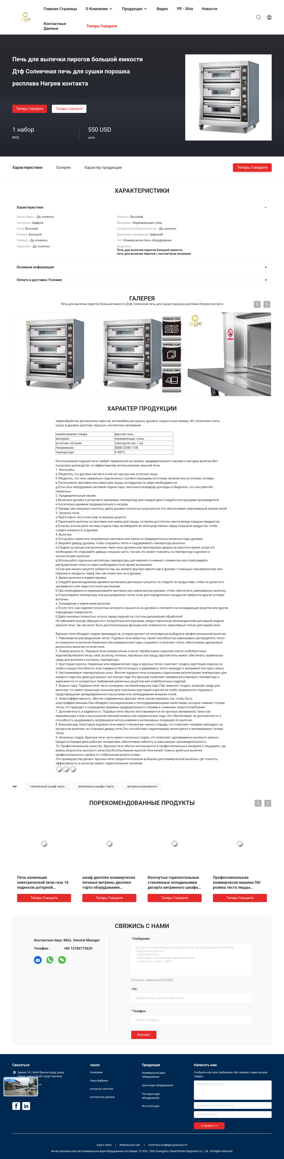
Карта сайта (104, 1144)
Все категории (150, 1106)
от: (135, 989)
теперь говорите (29, 109)
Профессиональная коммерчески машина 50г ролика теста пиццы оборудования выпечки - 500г (237, 887)
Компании (96, 1072)
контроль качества (101, 1088)
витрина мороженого (142, 786)
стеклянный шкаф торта (47, 786)
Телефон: (139, 1011)
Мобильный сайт (130, 1144)
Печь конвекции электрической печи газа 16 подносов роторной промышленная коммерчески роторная (43, 887)
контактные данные (102, 1097)
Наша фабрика (99, 1080)
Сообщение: (141, 938)
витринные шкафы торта (96, 786)
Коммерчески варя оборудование (153, 1074)
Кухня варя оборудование (157, 1085)
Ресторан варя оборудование (151, 1096)
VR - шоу (185, 8)
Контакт (143, 1035)
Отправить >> (209, 1125)
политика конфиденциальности (167, 1144)
